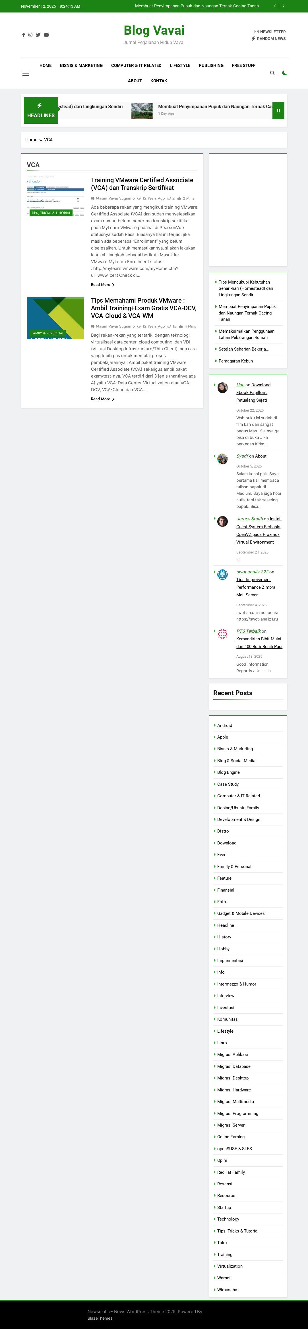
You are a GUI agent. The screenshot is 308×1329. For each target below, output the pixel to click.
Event (222, 854)
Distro (223, 831)
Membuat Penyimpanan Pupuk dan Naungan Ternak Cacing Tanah (197, 6)
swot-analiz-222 (252, 572)
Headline (225, 925)
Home (45, 65)
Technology (228, 1219)
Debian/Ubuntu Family (238, 807)
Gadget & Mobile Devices (241, 913)
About (135, 80)
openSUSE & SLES (234, 1148)
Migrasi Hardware (234, 1090)
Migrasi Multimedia (235, 1101)
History (224, 937)
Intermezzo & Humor (236, 984)
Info (221, 972)
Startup (224, 1207)
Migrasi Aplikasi (232, 1054)
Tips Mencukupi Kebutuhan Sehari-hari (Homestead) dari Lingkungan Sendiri (246, 288)
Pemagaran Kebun (236, 361)
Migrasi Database (234, 1066)
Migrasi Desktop (233, 1078)
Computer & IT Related (136, 65)
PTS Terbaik (248, 631)
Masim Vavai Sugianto (115, 198)
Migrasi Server (231, 1125)
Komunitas (227, 1019)
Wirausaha (227, 1289)
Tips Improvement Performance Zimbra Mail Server (255, 587)
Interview (225, 995)
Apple (222, 737)
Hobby (223, 948)
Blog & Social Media (236, 760)
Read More (102, 284)
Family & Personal (48, 333)
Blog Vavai (154, 30)
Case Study (228, 784)
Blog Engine (228, 772)
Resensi (224, 1184)
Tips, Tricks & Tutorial (51, 212)
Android (224, 725)
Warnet (224, 1277)
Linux (222, 1042)
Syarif (242, 456)
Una (240, 384)
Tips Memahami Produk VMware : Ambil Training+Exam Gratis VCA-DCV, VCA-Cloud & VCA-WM (144, 308)
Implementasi (230, 960)
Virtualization (230, 1266)
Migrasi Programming (237, 1113)
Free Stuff (243, 65)
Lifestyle (180, 65)
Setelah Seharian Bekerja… (244, 349)
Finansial (225, 890)
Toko (222, 1242)
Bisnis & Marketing (81, 65)
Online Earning (231, 1136)
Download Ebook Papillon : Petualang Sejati (253, 392)
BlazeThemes (100, 1318)
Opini (222, 1160)
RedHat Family (231, 1172)
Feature (224, 878)
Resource (226, 1195)
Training (224, 1254)
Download (226, 843)
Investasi (225, 1007)
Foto (221, 901)
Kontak (158, 80)
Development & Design (238, 819)
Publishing (211, 65)
